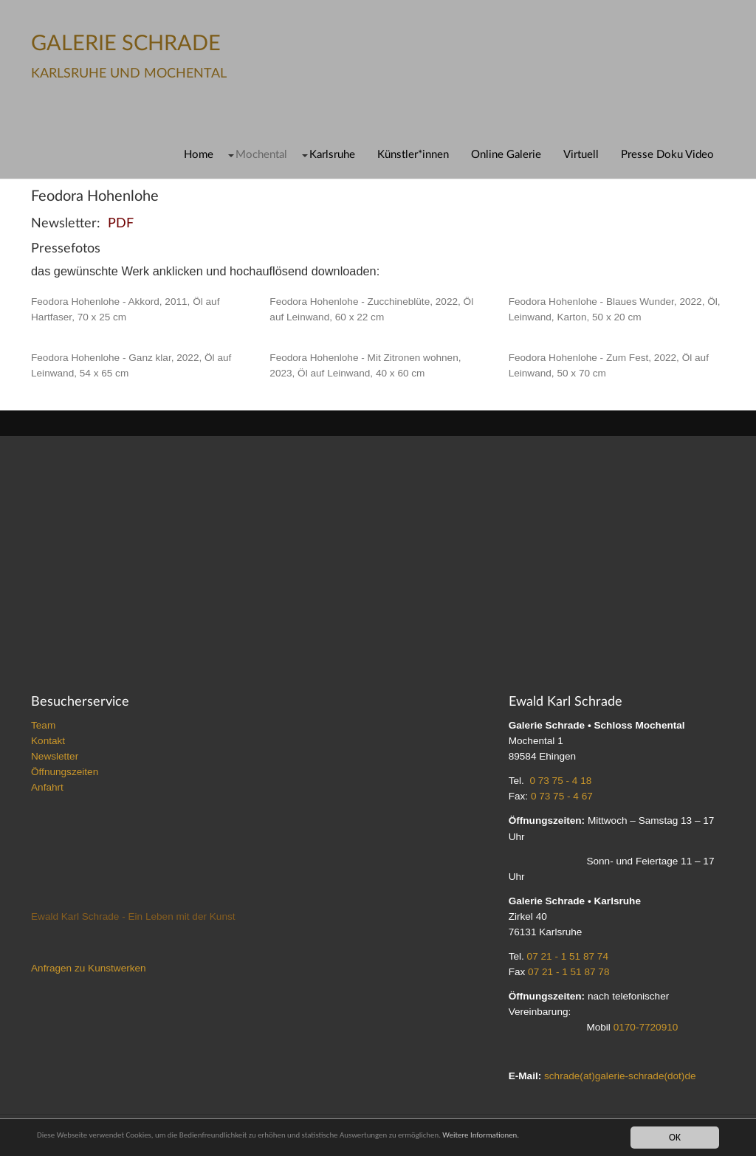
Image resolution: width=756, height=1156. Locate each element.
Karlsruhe (332, 154)
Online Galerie (506, 154)
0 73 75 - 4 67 (562, 796)
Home (198, 154)
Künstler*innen (413, 154)
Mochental (261, 154)
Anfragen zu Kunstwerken (88, 968)
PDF (121, 223)
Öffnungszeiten (64, 771)
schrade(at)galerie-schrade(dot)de (620, 1075)
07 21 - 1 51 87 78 (568, 971)
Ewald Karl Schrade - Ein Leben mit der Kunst (133, 916)
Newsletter (54, 756)
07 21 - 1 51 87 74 (567, 956)
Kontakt (48, 740)
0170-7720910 (646, 1027)
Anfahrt (47, 787)
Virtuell (581, 154)
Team (43, 725)
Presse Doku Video (667, 154)
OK (675, 1136)
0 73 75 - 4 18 (560, 780)
